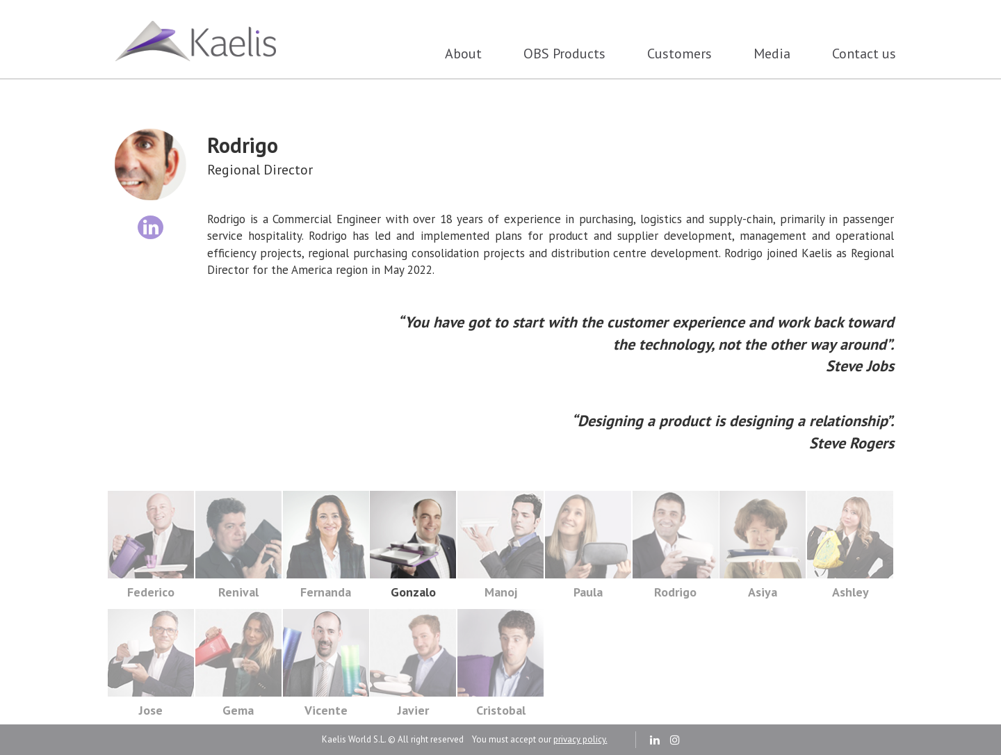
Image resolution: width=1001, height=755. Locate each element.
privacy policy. (580, 739)
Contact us (864, 53)
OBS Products (564, 53)
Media (772, 53)
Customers (679, 53)
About (463, 53)
